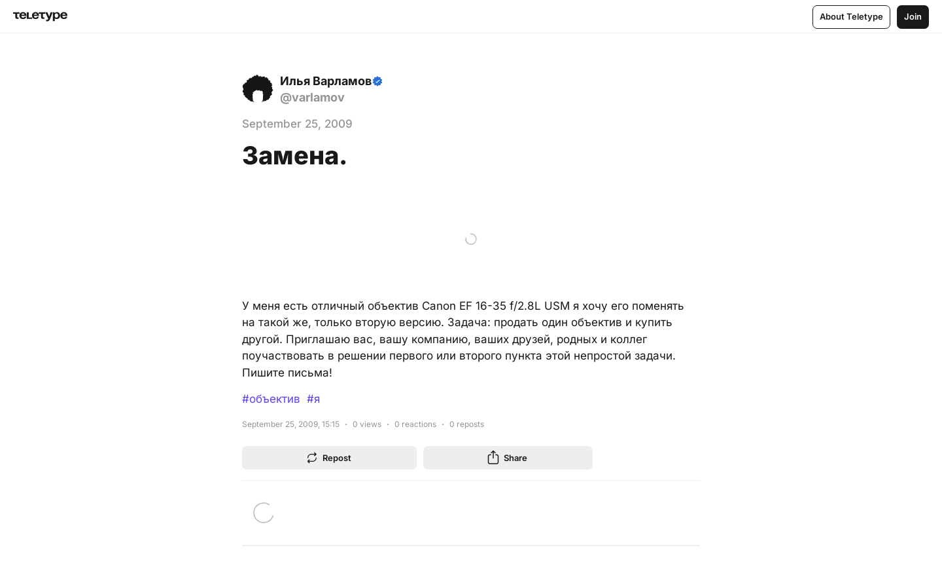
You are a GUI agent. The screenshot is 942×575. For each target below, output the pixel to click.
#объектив (271, 398)
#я (313, 398)
